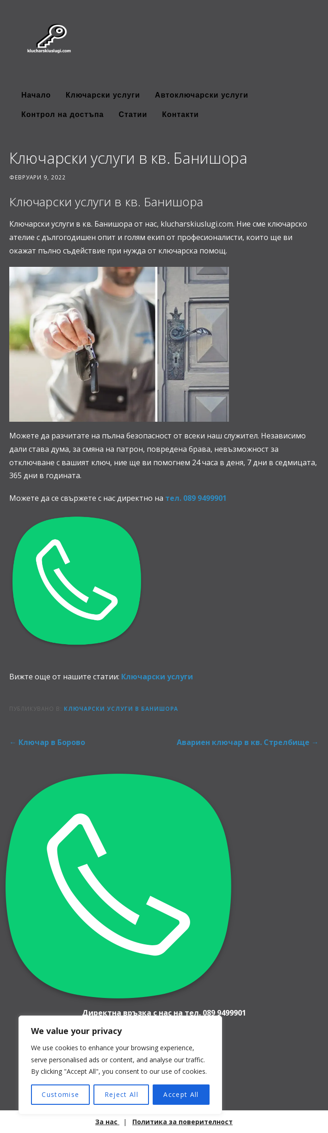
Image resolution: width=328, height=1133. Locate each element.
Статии (132, 114)
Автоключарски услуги (201, 95)
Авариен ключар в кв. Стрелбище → (248, 742)
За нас (107, 1121)
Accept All (180, 1094)
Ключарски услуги (103, 95)
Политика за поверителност (182, 1121)
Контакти (180, 114)
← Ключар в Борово (47, 742)
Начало (36, 95)
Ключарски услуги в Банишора (121, 708)
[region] (120, 1065)
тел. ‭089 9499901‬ (196, 498)
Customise (60, 1094)
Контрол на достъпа (62, 114)
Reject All (121, 1094)
